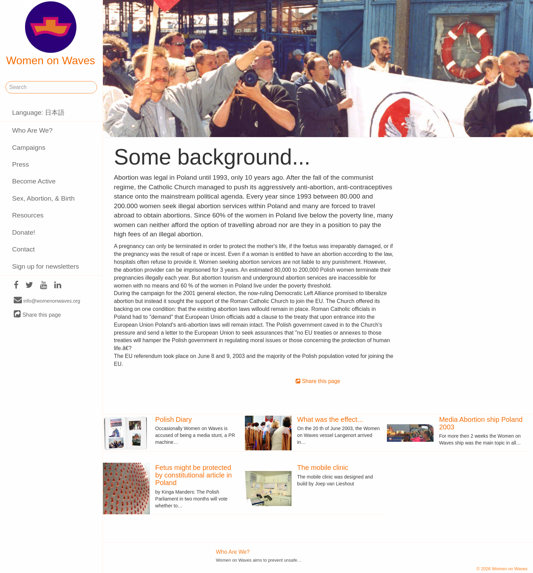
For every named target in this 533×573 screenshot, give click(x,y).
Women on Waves (50, 34)
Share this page (37, 314)
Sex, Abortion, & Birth (43, 198)
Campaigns (28, 147)
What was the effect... (330, 419)
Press (20, 164)
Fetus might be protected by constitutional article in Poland (193, 475)
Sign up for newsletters (45, 266)
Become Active (34, 181)
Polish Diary (173, 419)
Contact (23, 249)
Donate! (23, 232)
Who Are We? (32, 130)
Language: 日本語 (38, 112)
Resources (28, 215)
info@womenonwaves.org (47, 300)
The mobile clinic (322, 467)
